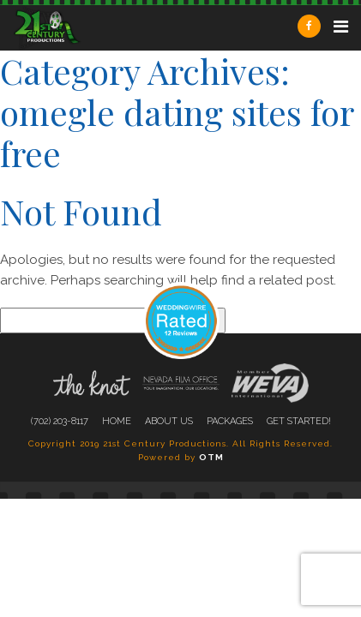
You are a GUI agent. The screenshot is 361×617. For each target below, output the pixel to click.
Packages (230, 421)
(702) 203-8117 (59, 421)
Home (116, 421)
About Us (169, 421)
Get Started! (299, 421)
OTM (211, 457)
